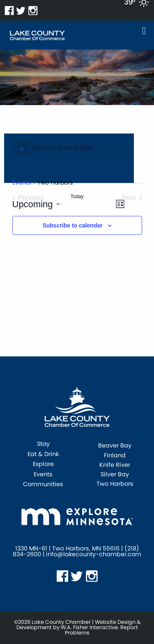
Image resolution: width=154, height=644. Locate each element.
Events (21, 183)
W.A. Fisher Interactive (89, 627)
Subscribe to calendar (72, 225)
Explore (43, 464)
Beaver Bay (114, 445)
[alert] (69, 147)
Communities (43, 484)
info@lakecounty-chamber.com (93, 554)
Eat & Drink (43, 454)
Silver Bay (115, 474)
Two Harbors (115, 484)
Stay (43, 444)
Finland (115, 455)
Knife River (114, 465)
